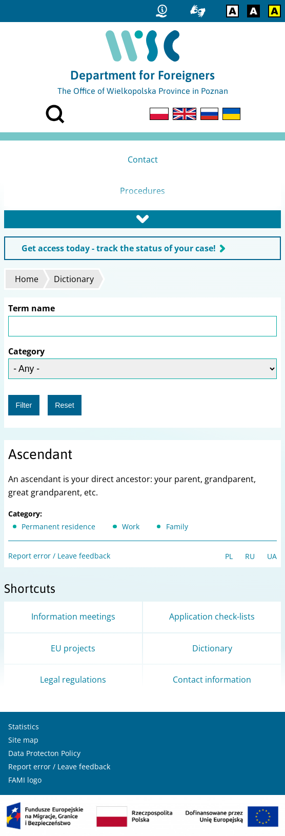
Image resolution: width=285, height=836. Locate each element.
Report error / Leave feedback (59, 556)
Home (26, 279)
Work (130, 526)
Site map (23, 740)
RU (250, 556)
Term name (31, 308)
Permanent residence (58, 526)
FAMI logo (25, 780)
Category (26, 351)
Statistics (23, 726)
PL (229, 556)
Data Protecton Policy (44, 753)
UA (272, 556)
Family (177, 526)
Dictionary (74, 279)
